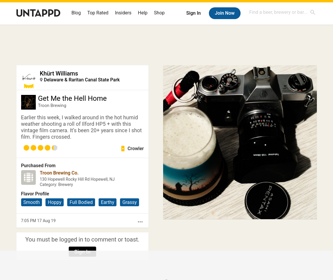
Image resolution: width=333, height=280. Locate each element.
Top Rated (97, 13)
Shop (159, 13)
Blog (76, 13)
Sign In (193, 13)
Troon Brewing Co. (59, 173)
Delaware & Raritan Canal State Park (82, 80)
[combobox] (282, 12)
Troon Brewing (52, 105)
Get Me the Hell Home (72, 98)
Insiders (123, 13)
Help (143, 13)
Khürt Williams (59, 73)
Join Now (224, 13)
